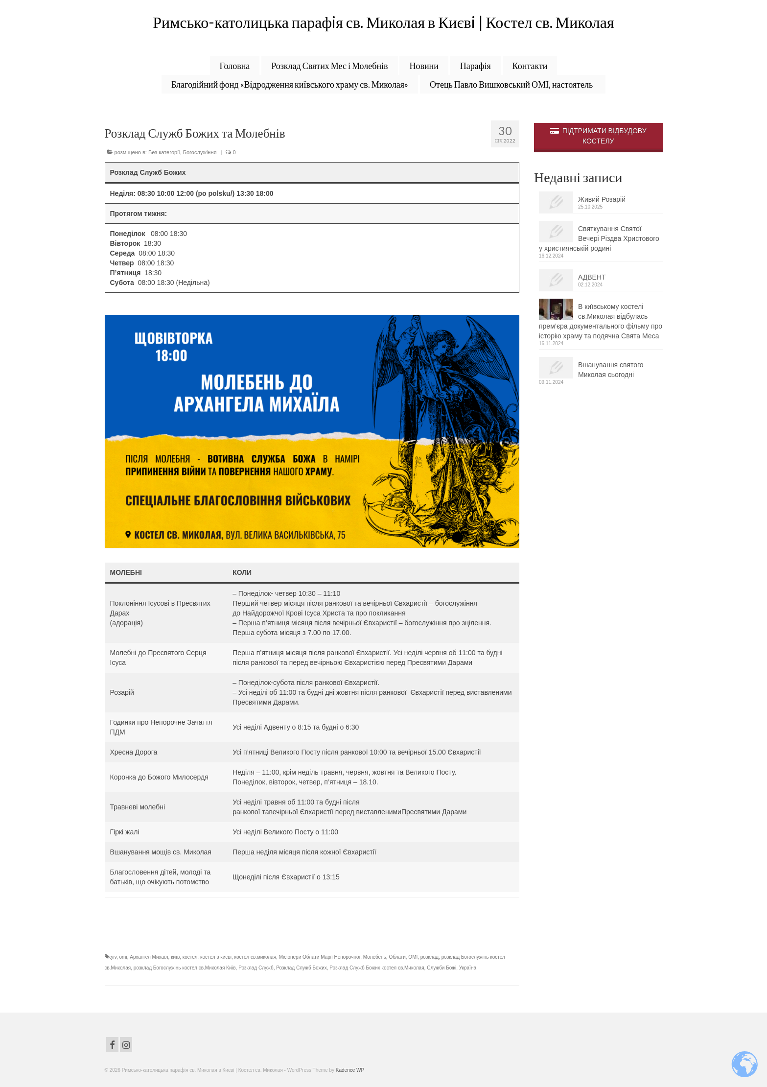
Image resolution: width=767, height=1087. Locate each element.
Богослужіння (200, 152)
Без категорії (164, 152)
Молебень (374, 957)
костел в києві (216, 957)
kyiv (112, 957)
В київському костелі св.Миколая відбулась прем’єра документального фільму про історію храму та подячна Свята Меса (600, 321)
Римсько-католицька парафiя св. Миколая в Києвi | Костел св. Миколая (383, 21)
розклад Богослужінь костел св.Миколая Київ (185, 967)
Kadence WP (350, 1070)
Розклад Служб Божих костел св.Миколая (376, 967)
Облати (397, 957)
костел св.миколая (255, 957)
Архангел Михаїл (149, 957)
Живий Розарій (602, 200)
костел (190, 957)
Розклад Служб (255, 967)
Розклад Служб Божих (301, 967)
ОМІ (413, 957)
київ (175, 957)
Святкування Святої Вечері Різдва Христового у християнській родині (599, 239)
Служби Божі (441, 967)
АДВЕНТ (592, 278)
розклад (429, 957)
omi (123, 957)
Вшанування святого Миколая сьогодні (611, 370)
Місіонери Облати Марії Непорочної (320, 957)
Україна (467, 967)
